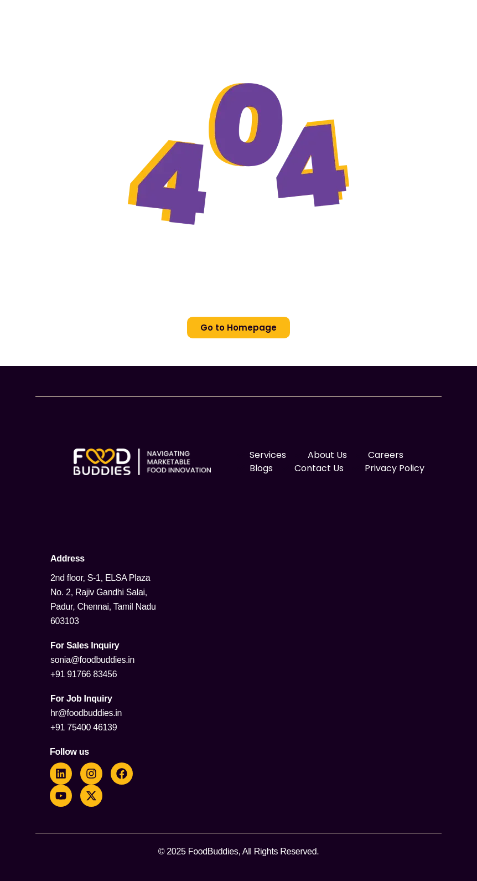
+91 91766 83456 (83, 674)
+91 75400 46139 (83, 727)
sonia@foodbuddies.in (92, 659)
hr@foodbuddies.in (86, 713)
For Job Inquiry (81, 698)
